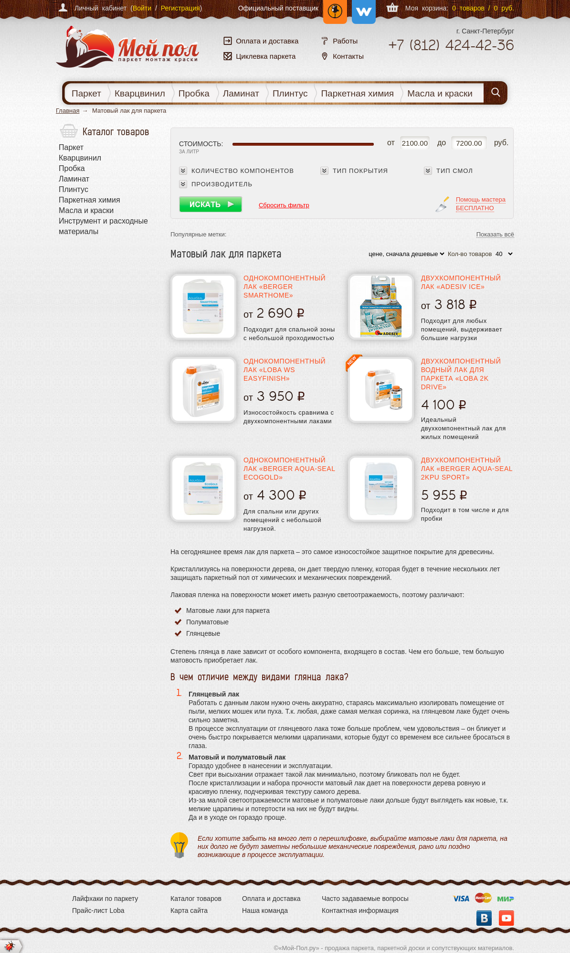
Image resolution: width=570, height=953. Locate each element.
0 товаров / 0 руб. (483, 8)
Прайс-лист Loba (98, 910)
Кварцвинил (140, 93)
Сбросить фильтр (284, 205)
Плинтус (290, 93)
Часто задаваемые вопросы (365, 898)
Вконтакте (484, 918)
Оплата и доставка (271, 898)
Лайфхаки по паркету (105, 898)
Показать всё (495, 235)
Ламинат (241, 93)
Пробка (194, 93)
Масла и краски (440, 93)
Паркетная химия (357, 93)
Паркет (86, 93)
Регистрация (180, 8)
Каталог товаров (196, 898)
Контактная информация (360, 910)
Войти (142, 8)
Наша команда (265, 910)
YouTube (506, 918)
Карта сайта (189, 910)
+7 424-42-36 (451, 45)
